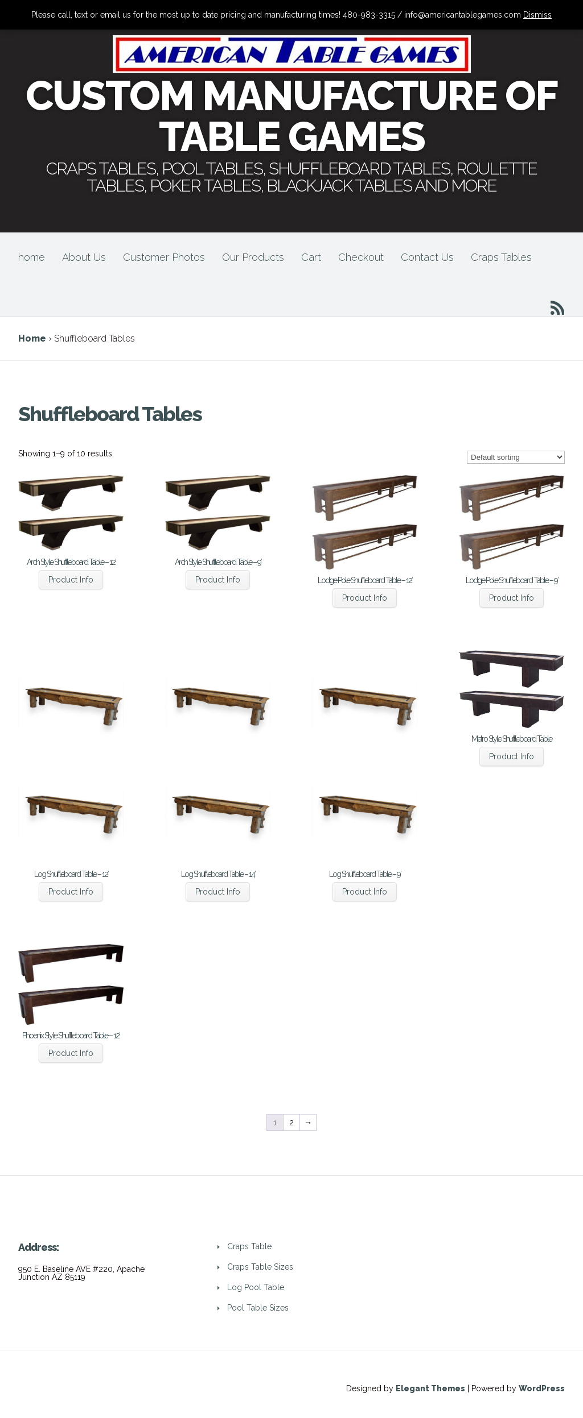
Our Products (253, 257)
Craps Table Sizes (260, 1266)
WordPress (542, 1388)
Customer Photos (164, 257)
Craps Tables (501, 257)
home (31, 257)
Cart (311, 257)
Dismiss (537, 14)
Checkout (361, 257)
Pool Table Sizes (258, 1307)
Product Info (70, 579)
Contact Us (427, 257)
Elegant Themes (430, 1388)
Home (32, 338)
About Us (84, 257)
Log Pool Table (255, 1287)
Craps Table (249, 1246)
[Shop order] (516, 457)
